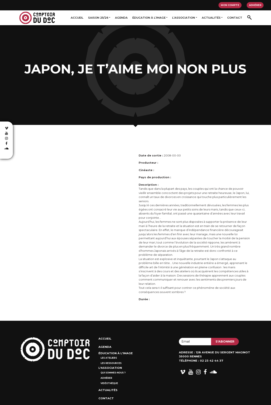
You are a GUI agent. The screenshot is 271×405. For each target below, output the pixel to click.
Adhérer (255, 5)
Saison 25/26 (98, 17)
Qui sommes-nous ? (113, 372)
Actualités (211, 17)
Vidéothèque (109, 383)
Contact (234, 17)
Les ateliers (109, 358)
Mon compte (230, 5)
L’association (183, 17)
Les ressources (111, 363)
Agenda (121, 17)
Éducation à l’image (149, 17)
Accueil (77, 17)
